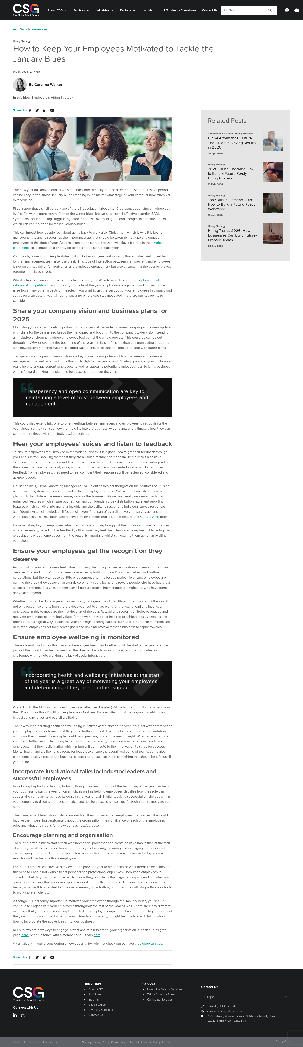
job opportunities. (150, 943)
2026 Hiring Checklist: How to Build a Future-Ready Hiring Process (231, 174)
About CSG (55, 10)
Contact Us (210, 10)
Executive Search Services (164, 989)
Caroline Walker (48, 84)
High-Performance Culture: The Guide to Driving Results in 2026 (232, 143)
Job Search (95, 994)
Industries (102, 10)
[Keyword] (242, 10)
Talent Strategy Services (163, 994)
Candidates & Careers (221, 134)
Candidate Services (160, 999)
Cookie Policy (119, 1042)
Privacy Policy (101, 1042)
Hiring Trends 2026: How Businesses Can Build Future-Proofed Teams (232, 235)
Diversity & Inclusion (101, 1010)
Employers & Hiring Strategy (52, 97)
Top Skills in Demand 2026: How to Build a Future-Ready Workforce (232, 205)
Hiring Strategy (22, 41)
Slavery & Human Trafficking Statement (151, 1042)
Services (79, 10)
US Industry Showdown (180, 10)
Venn (287, 1041)
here (24, 935)
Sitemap (87, 1042)
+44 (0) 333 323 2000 (224, 1006)
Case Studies (97, 1004)
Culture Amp (149, 516)
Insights (147, 10)
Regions (125, 10)
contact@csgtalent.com (224, 1011)
